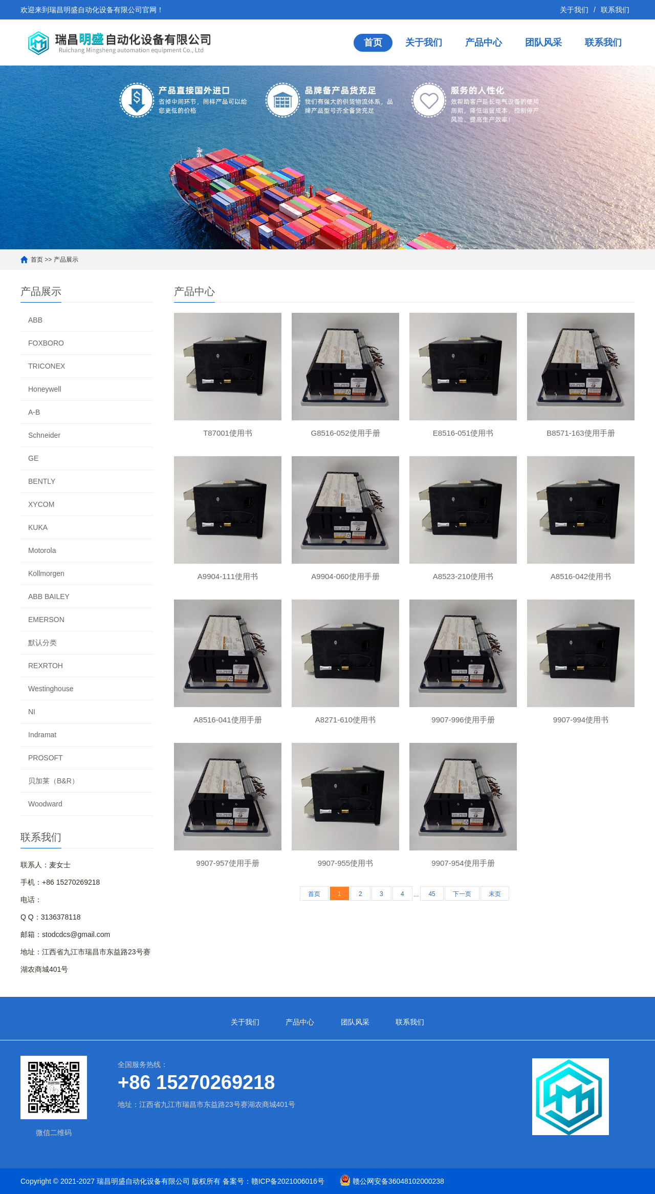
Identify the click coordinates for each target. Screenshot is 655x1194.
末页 (495, 894)
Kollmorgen (46, 573)
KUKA (38, 527)
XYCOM (41, 504)
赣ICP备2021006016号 (287, 1181)
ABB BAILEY (49, 596)
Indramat (42, 735)
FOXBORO (46, 343)
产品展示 (66, 259)
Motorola (42, 550)
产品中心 (483, 42)
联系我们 (615, 10)
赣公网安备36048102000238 (398, 1181)
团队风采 (543, 42)
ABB (35, 320)
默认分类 (42, 642)
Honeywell (44, 389)
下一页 (462, 894)
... (416, 894)
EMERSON (46, 619)
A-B (34, 412)
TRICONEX (46, 366)
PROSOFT (45, 758)
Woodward (45, 804)
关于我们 (574, 10)
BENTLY (41, 481)
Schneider (44, 435)
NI (31, 712)
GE (33, 458)
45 (431, 894)
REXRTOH (45, 666)
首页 (373, 42)
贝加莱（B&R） (53, 781)
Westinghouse (50, 689)
